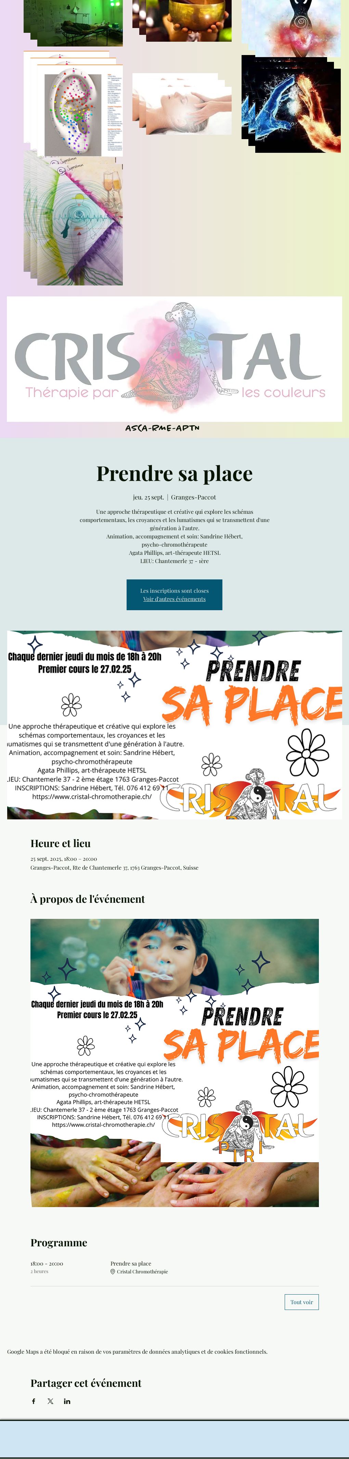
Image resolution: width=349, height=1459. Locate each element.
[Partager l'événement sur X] (50, 1401)
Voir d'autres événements (174, 598)
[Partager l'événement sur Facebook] (33, 1401)
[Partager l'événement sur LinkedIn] (67, 1401)
